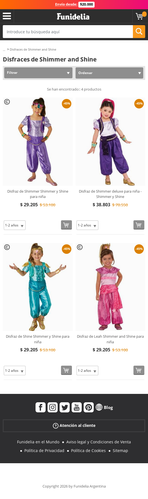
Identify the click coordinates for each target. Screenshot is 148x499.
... (4, 50)
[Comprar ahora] (66, 225)
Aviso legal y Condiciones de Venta (98, 441)
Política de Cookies (88, 450)
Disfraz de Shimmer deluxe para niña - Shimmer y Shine (110, 194)
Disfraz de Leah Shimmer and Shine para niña (110, 339)
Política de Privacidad (44, 450)
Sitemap (120, 450)
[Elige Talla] (15, 225)
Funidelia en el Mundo (38, 441)
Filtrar (12, 72)
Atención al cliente (74, 425)
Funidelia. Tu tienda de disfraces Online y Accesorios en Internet (73, 16)
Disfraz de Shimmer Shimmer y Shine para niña (37, 194)
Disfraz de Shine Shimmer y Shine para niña (37, 339)
